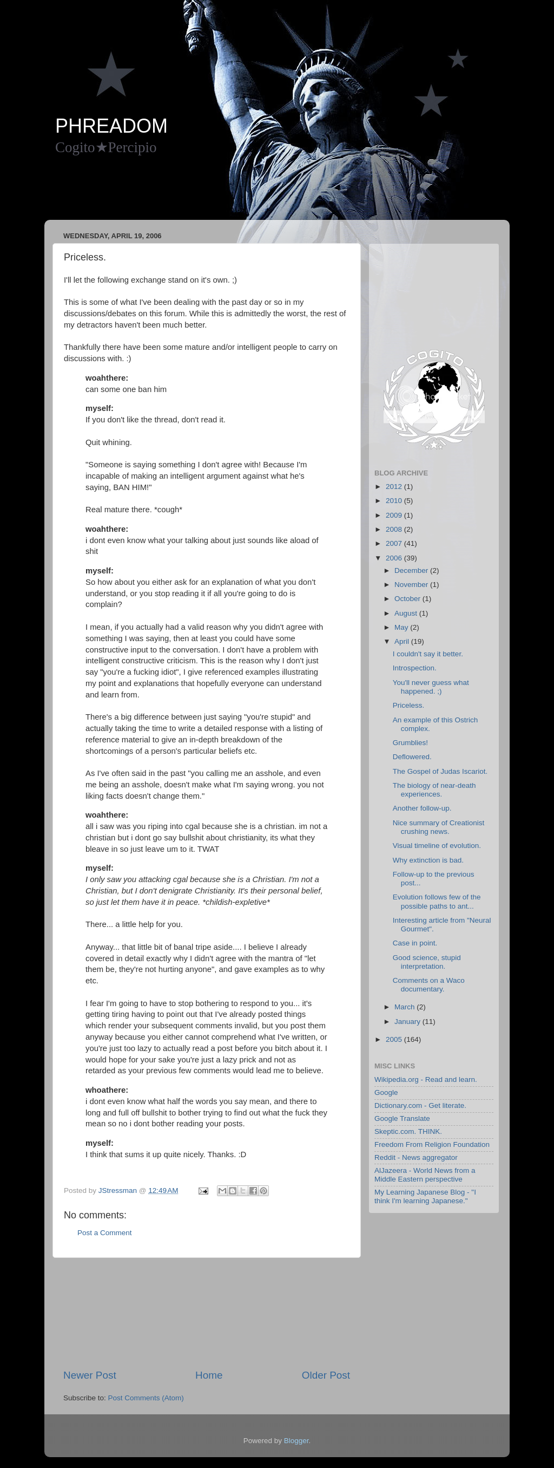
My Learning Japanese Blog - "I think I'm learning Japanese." (425, 1196)
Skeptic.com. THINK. (408, 1131)
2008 (395, 529)
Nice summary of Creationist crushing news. (439, 827)
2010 (395, 501)
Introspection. (415, 668)
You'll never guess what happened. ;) (431, 686)
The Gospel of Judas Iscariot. (440, 771)
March (405, 1007)
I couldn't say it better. (428, 654)
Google (386, 1092)
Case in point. (415, 943)
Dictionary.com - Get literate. (420, 1105)
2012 (395, 486)
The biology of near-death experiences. (434, 789)
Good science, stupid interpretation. (427, 962)
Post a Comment (104, 1233)
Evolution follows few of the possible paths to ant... (437, 901)
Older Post (326, 1375)
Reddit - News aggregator (416, 1157)
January (408, 1021)
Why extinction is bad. (428, 860)
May (402, 627)
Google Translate (402, 1118)
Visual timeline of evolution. (437, 845)
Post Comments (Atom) (146, 1398)
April (402, 641)
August (406, 613)
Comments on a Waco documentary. (429, 984)
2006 (395, 558)
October (408, 599)
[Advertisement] (252, 192)
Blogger (296, 1441)
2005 (395, 1039)
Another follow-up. (422, 808)
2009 (395, 515)
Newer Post (89, 1375)
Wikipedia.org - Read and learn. (425, 1079)
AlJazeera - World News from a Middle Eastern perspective (425, 1174)
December (412, 570)
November (412, 584)
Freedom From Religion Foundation (432, 1144)
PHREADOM (111, 126)
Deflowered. (412, 757)
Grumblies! (410, 743)
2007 (395, 543)
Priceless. (409, 705)
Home (208, 1375)
